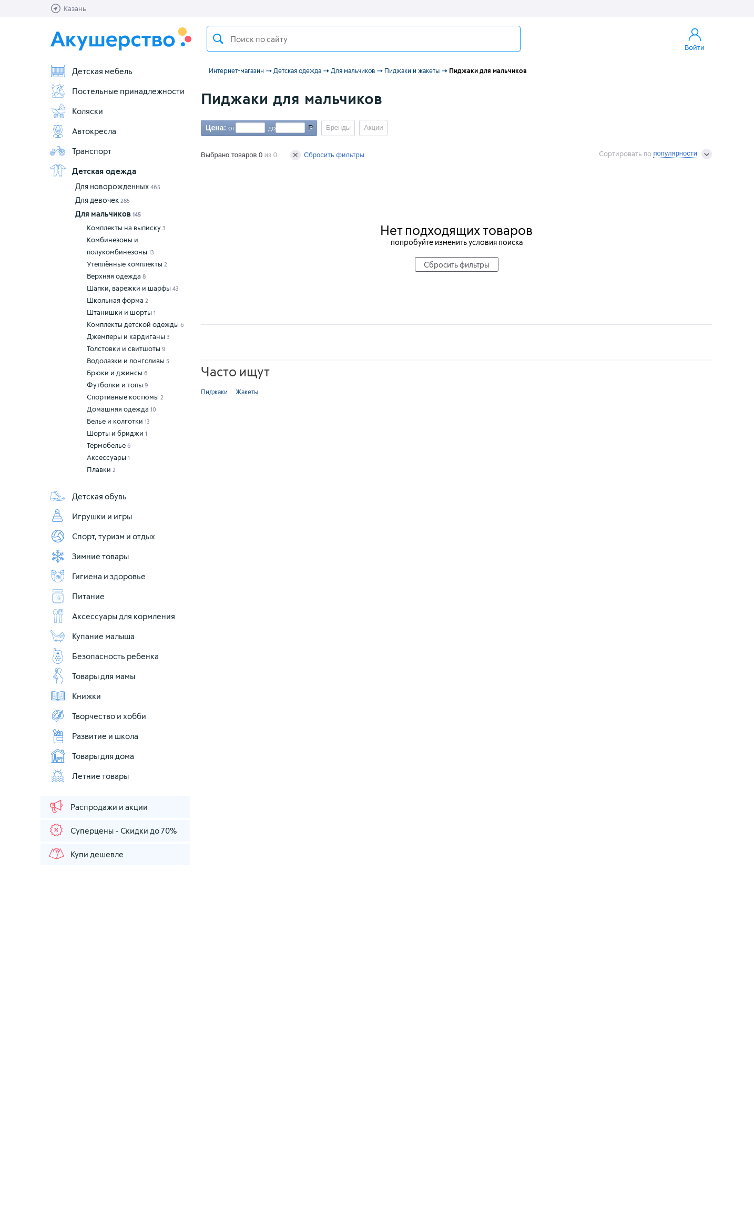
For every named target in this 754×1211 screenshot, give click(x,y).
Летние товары (89, 775)
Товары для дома (91, 755)
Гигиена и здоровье (97, 576)
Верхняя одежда (116, 276)
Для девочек (102, 200)
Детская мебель (91, 71)
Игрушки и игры (90, 516)
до (270, 127)
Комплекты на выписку (126, 227)
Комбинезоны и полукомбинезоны (120, 245)
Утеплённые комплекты (127, 264)
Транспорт (80, 150)
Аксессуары (108, 457)
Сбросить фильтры (327, 155)
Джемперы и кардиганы (128, 336)
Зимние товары (89, 556)
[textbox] (364, 39)
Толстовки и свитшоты (126, 348)
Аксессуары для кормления (112, 616)
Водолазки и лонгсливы (128, 360)
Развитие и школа (93, 735)
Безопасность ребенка (104, 656)
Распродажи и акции (98, 806)
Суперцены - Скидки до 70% (112, 830)
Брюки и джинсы (117, 372)
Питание (77, 596)
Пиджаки (214, 391)
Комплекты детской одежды (135, 324)
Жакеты (247, 391)
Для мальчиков (108, 213)
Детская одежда (92, 170)
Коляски (76, 110)
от (230, 127)
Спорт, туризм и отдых (102, 536)
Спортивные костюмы (125, 397)
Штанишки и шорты (121, 312)
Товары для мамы (92, 676)
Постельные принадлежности (117, 91)
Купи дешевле (86, 853)
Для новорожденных (117, 186)
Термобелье (109, 445)
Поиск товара (218, 39)
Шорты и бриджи (117, 433)
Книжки (75, 695)
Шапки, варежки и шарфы (133, 288)
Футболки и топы (117, 385)
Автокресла (82, 130)
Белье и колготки (118, 421)
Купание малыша (92, 636)
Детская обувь (88, 496)
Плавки (101, 469)
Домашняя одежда (121, 409)
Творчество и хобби (97, 715)
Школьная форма (117, 300)
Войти (695, 39)
